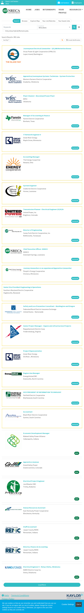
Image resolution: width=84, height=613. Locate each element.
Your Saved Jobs (64, 21)
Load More (42, 585)
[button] (79, 27)
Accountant (27, 412)
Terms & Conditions (20, 595)
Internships (49, 9)
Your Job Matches (48, 21)
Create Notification (73, 40)
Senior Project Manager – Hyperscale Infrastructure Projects (47, 326)
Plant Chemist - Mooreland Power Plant (39, 96)
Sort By (5, 40)
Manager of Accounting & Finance (36, 115)
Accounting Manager (31, 157)
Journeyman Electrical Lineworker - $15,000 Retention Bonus (47, 48)
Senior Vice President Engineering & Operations (22, 287)
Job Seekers (63, 2)
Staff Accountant (30, 527)
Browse (24, 21)
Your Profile (63, 11)
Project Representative (32, 351)
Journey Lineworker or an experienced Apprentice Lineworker (47, 268)
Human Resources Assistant (34, 508)
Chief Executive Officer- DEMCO (35, 249)
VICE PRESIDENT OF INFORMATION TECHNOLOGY (42, 392)
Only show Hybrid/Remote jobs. (17, 31)
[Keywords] (20, 27)
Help (5, 595)
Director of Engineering (32, 230)
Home (28, 9)
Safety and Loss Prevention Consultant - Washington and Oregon (49, 306)
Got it (79, 604)
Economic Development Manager (36, 433)
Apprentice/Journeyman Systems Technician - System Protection (49, 76)
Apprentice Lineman (31, 462)
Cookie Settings (68, 604)
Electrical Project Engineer (33, 481)
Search (16, 21)
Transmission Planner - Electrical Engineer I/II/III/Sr (43, 209)
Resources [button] (75, 9)
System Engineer (30, 185)
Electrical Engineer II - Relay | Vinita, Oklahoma (41, 567)
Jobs (37, 9)
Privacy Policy (8, 598)
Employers (77, 2)
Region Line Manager (31, 373)
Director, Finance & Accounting (35, 547)
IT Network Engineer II (32, 134)
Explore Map (35, 21)
